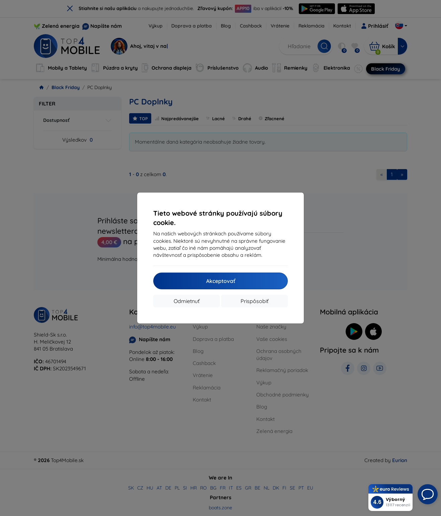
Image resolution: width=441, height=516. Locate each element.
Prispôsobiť (254, 301)
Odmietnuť (186, 301)
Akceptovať (220, 281)
